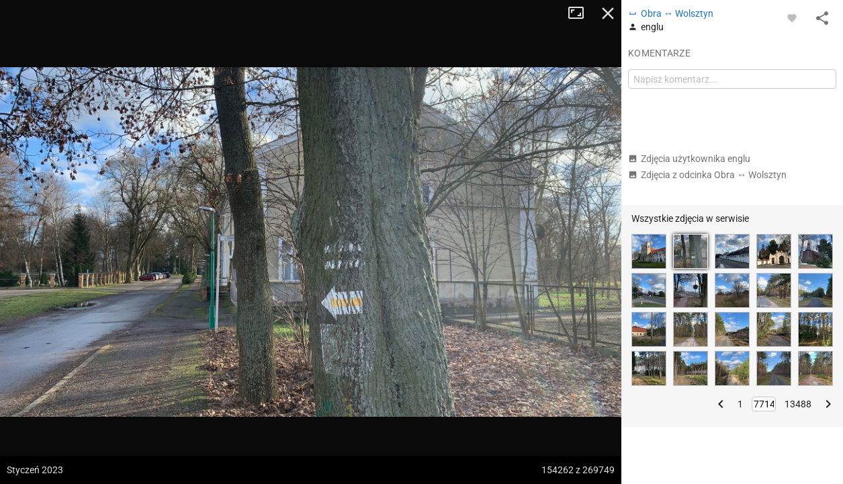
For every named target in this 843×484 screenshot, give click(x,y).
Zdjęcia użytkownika (689, 158)
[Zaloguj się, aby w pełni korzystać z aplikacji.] (792, 17)
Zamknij (607, 13)
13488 (798, 404)
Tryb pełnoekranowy (581, 13)
